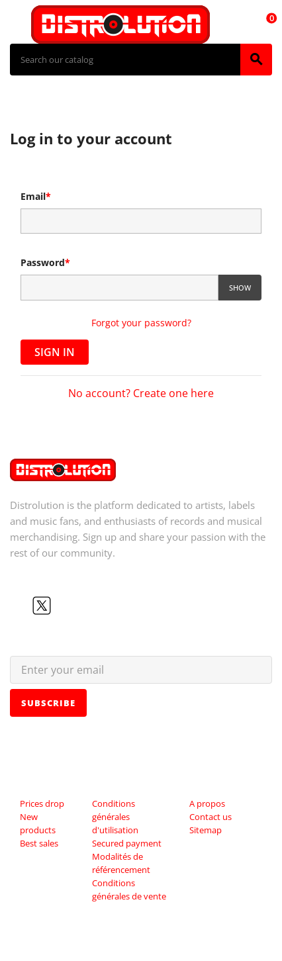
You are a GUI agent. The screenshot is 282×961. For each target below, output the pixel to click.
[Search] (125, 59)
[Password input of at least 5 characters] (119, 287)
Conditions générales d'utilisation (115, 817)
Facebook (20, 605)
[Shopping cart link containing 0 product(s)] (264, 24)
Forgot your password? (141, 322)
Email (36, 196)
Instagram (84, 605)
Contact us (210, 817)
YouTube (62, 605)
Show (240, 288)
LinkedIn (105, 605)
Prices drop (42, 803)
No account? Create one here (141, 393)
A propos (207, 803)
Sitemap (205, 830)
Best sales (39, 843)
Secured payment (127, 843)
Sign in (54, 352)
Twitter (41, 605)
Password (45, 262)
